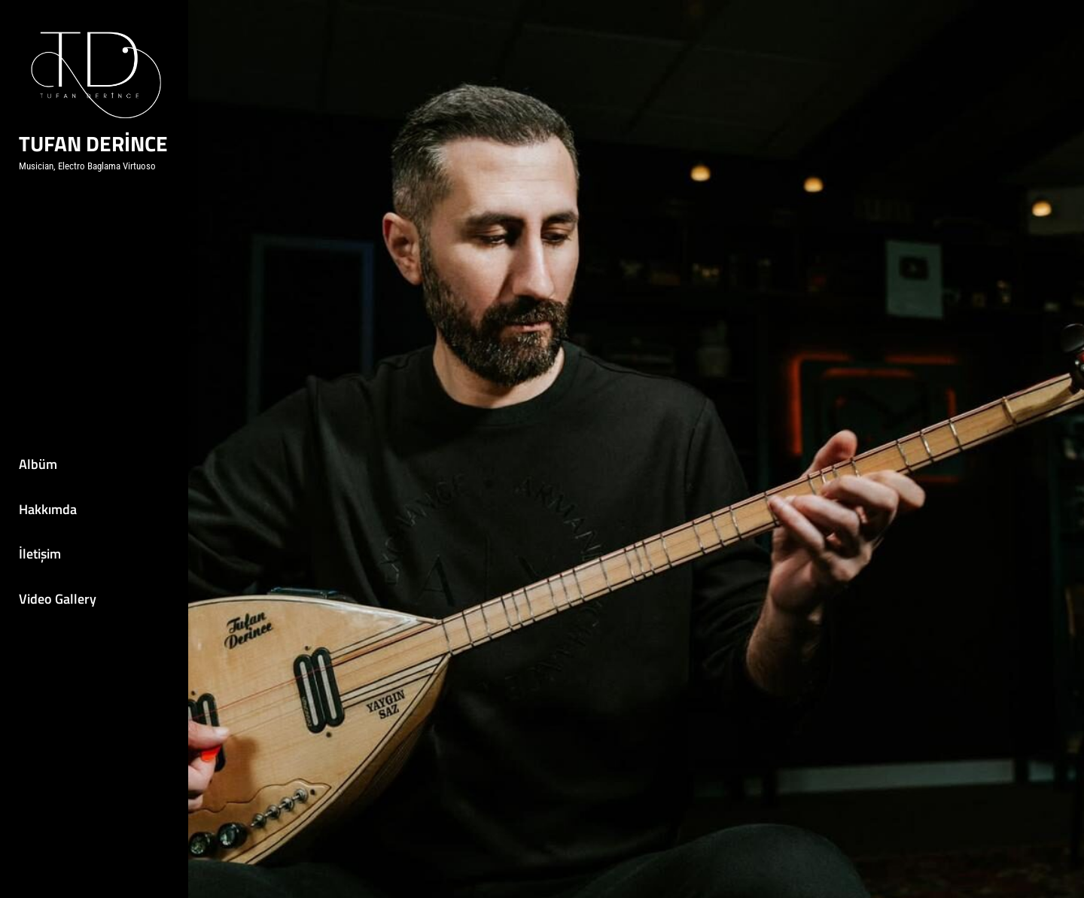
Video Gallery (57, 599)
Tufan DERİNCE (93, 143)
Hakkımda (48, 509)
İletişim (40, 553)
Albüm (38, 464)
